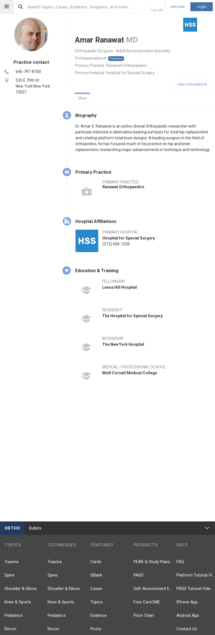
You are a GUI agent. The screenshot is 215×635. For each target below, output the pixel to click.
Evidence (98, 615)
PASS (139, 575)
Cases (96, 588)
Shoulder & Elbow (20, 588)
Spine (9, 575)
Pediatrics (13, 615)
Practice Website (192, 84)
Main (82, 98)
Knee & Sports (17, 602)
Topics (96, 602)
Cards (95, 561)
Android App (187, 615)
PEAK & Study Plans (152, 561)
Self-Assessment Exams (153, 588)
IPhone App (187, 602)
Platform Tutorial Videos (195, 575)
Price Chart (144, 615)
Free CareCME (147, 602)
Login (201, 6)
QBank (96, 575)
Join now (177, 7)
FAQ (180, 561)
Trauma (11, 561)
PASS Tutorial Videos (195, 588)
